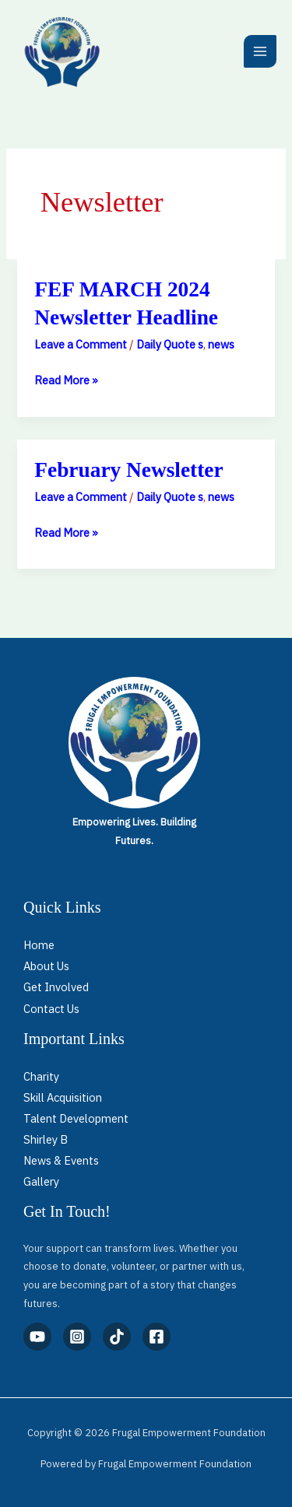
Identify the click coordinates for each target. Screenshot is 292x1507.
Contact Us (51, 1008)
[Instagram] (77, 1337)
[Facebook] (156, 1337)
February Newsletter (128, 470)
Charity (41, 1076)
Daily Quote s (169, 344)
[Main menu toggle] (260, 51)
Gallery (41, 1181)
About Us (46, 966)
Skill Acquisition (62, 1097)
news (221, 344)
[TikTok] (117, 1337)
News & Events (61, 1160)
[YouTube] (37, 1337)
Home (39, 944)
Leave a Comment (80, 344)
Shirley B (45, 1139)
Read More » (66, 378)
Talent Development (75, 1118)
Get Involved (56, 987)
